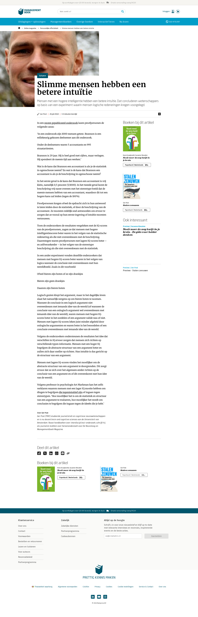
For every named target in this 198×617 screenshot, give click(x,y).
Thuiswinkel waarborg (42, 587)
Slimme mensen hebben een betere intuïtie (78, 28)
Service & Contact (146, 587)
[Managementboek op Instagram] (105, 597)
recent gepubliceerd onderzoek (61, 123)
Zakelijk (65, 520)
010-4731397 (174, 22)
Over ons (22, 526)
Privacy (97, 587)
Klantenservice (26, 520)
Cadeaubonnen (68, 536)
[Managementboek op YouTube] (99, 597)
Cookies (109, 587)
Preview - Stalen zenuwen (135, 270)
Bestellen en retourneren (30, 541)
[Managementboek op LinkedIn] (93, 597)
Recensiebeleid (25, 557)
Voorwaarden (24, 536)
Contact (21, 531)
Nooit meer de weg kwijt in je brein (136, 159)
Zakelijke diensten (69, 526)
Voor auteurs (24, 552)
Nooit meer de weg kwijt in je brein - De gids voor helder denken (141, 232)
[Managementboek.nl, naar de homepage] (29, 14)
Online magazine (30, 28)
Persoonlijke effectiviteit (49, 28)
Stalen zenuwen (131, 205)
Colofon (86, 587)
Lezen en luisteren (27, 546)
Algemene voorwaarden (67, 587)
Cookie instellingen (125, 587)
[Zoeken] (88, 11)
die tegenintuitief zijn (70, 392)
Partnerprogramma (27, 562)
